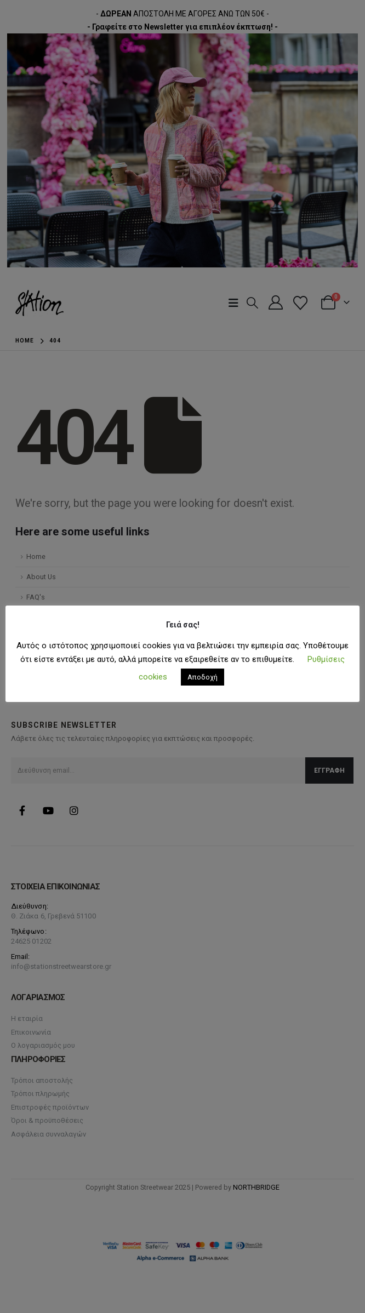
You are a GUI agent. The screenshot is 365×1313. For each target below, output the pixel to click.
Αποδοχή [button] (202, 677)
